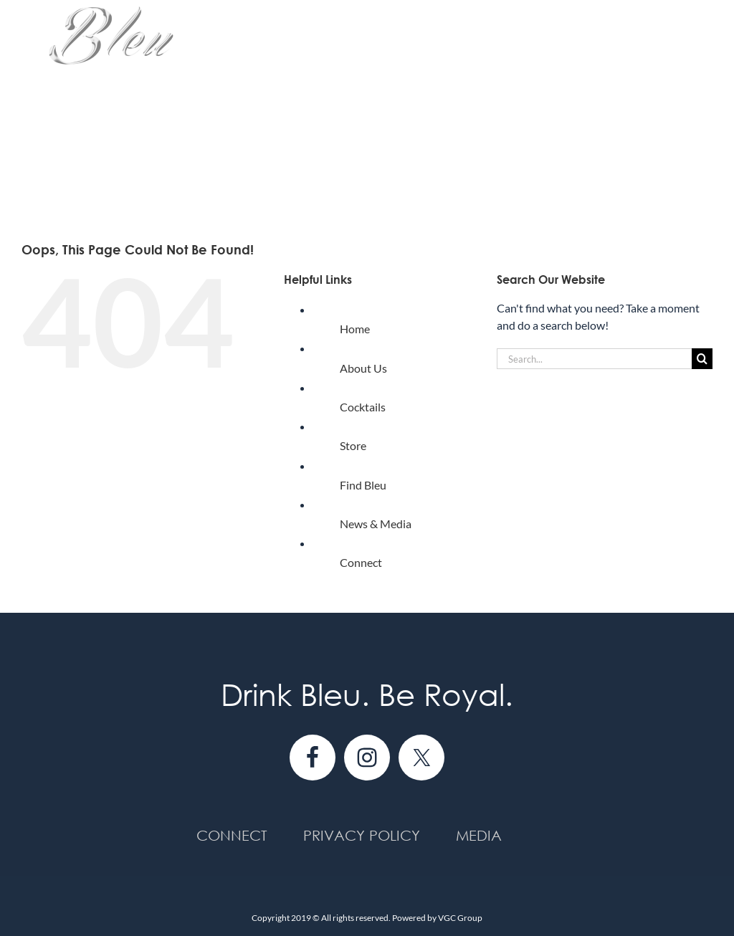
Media (479, 835)
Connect (361, 562)
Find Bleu (363, 485)
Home (355, 328)
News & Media (375, 523)
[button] (689, 170)
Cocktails (363, 407)
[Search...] (594, 358)
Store (353, 445)
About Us (363, 368)
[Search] (702, 358)
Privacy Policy (361, 835)
